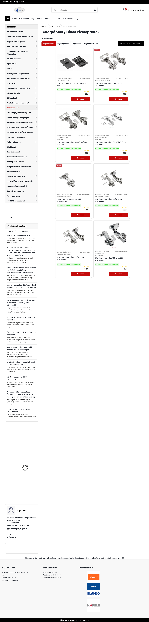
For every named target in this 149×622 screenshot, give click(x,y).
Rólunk (14, 18)
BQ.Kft (9, 217)
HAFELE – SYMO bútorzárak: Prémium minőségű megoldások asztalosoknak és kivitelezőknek (21, 270)
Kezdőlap (44, 26)
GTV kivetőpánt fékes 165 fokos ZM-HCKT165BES (130, 157)
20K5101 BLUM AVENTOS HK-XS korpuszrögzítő (27, 491)
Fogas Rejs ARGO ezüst (27, 466)
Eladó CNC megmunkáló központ (20, 235)
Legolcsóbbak (48, 44)
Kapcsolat (58, 18)
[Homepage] (7, 18)
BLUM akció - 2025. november (18, 231)
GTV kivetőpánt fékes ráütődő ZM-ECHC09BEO (79, 91)
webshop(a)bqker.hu (18, 529)
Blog (76, 18)
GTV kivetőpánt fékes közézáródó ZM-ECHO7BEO (103, 91)
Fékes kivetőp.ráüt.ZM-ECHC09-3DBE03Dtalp (53, 157)
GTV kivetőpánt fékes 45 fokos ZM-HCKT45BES (79, 156)
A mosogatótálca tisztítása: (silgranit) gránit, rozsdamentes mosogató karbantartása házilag (21, 394)
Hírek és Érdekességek (27, 18)
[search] (95, 10)
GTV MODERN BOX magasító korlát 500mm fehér (28, 446)
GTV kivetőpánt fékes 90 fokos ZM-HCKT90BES (105, 156)
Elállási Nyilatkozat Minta (52, 578)
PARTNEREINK (68, 18)
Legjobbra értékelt (91, 44)
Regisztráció (20, 2)
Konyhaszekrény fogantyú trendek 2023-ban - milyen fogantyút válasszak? (21, 302)
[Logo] (19, 10)
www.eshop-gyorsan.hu (79, 620)
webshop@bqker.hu (12, 580)
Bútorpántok (56, 26)
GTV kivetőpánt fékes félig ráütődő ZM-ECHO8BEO (129, 91)
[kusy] (47, 109)
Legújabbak (76, 44)
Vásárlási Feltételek (44, 18)
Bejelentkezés (7, 2)
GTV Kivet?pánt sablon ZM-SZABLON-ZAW (53, 90)
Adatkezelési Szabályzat (52, 575)
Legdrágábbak (63, 44)
